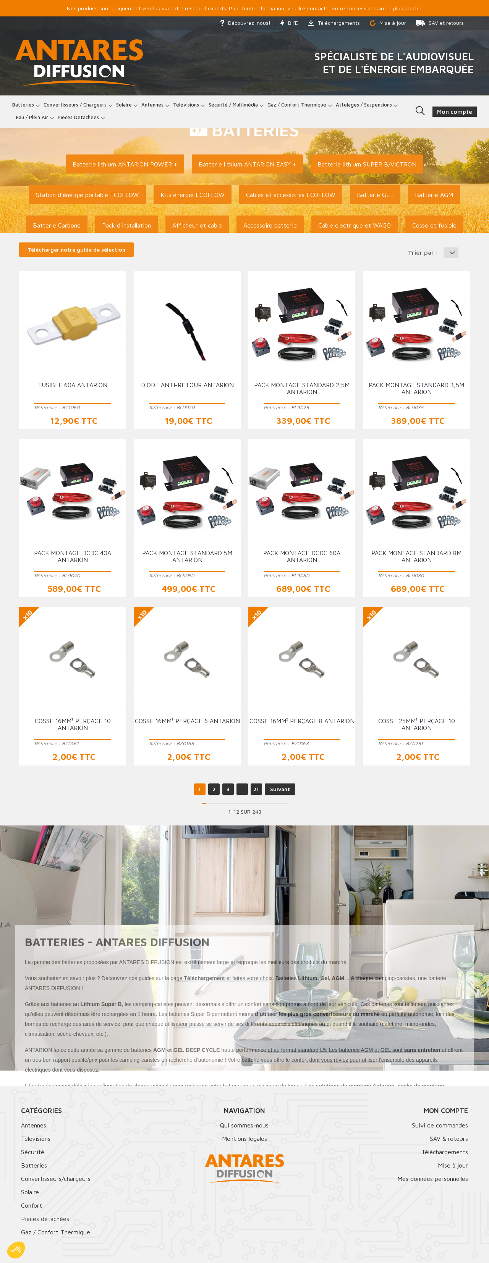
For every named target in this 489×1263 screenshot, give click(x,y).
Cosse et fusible (434, 225)
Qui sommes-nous (244, 1125)
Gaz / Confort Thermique (55, 1232)
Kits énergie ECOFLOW (192, 194)
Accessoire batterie (270, 225)
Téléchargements (334, 22)
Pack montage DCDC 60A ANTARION (301, 556)
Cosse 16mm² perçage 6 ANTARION (187, 720)
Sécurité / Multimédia (233, 105)
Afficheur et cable (197, 225)
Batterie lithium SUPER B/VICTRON (366, 164)
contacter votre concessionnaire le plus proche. (365, 8)
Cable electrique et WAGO (354, 225)
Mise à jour (388, 22)
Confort (31, 1205)
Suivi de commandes (440, 1125)
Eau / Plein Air (32, 117)
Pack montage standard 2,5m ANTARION (302, 388)
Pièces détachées (78, 117)
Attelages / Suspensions (364, 105)
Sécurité (32, 1151)
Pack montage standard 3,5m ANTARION (416, 388)
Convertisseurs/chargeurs (56, 1178)
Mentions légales (244, 1138)
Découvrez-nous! (245, 22)
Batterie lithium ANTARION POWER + (125, 164)
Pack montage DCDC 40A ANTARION (72, 556)
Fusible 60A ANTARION (72, 384)
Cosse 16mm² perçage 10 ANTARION (73, 724)
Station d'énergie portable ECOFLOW (87, 194)
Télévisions (186, 105)
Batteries (23, 105)
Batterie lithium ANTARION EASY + (247, 164)
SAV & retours (449, 1138)
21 (256, 789)
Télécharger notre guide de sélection (76, 249)
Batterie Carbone (57, 225)
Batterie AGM (434, 194)
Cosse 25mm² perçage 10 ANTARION (416, 724)
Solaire (124, 105)
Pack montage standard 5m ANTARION (187, 556)
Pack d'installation (126, 225)
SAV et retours (440, 22)
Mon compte (446, 1110)
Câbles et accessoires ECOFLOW (290, 194)
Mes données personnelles (432, 1178)
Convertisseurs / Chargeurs (75, 105)
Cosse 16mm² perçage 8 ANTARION (302, 720)
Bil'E (289, 22)
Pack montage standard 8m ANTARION (416, 556)
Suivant (280, 789)
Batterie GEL (375, 194)
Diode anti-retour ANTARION (187, 384)
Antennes (152, 105)
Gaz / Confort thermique (296, 105)
